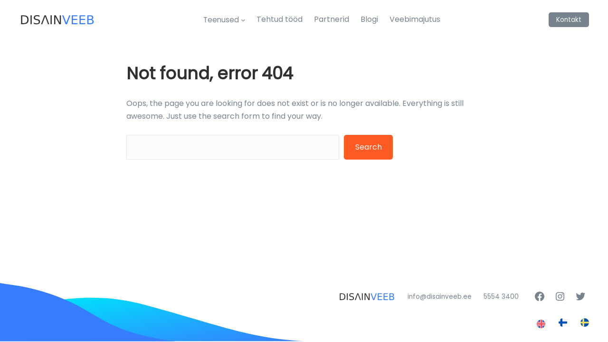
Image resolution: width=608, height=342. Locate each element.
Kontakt (568, 19)
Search (368, 147)
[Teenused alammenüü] (243, 19)
